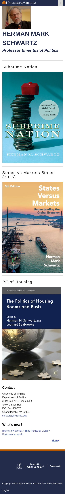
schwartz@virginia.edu (14, 415)
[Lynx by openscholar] (22, 466)
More (55, 440)
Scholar (35, 465)
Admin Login (55, 466)
